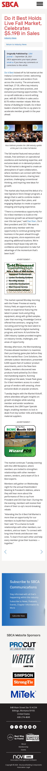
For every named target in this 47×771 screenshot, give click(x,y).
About (23, 744)
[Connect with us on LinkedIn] (21, 727)
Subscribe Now (18, 616)
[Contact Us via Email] (34, 727)
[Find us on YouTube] (30, 727)
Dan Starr (31, 221)
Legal (28, 767)
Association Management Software (23, 758)
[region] (42, 552)
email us (10, 62)
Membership (23, 747)
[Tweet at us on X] (16, 727)
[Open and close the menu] (31, 4)
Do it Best (9, 72)
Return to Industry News (16, 44)
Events (23, 750)
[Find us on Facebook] (12, 727)
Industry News (10, 38)
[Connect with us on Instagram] (25, 727)
